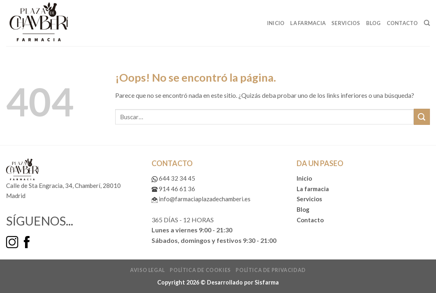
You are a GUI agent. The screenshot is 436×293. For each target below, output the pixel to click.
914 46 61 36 (173, 188)
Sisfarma (267, 282)
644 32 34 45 (173, 178)
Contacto (402, 23)
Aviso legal (147, 270)
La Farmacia (308, 23)
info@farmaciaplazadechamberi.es (201, 198)
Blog (373, 23)
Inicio (276, 23)
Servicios (345, 23)
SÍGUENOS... (39, 220)
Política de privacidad (270, 270)
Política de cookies (200, 270)
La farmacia (313, 188)
